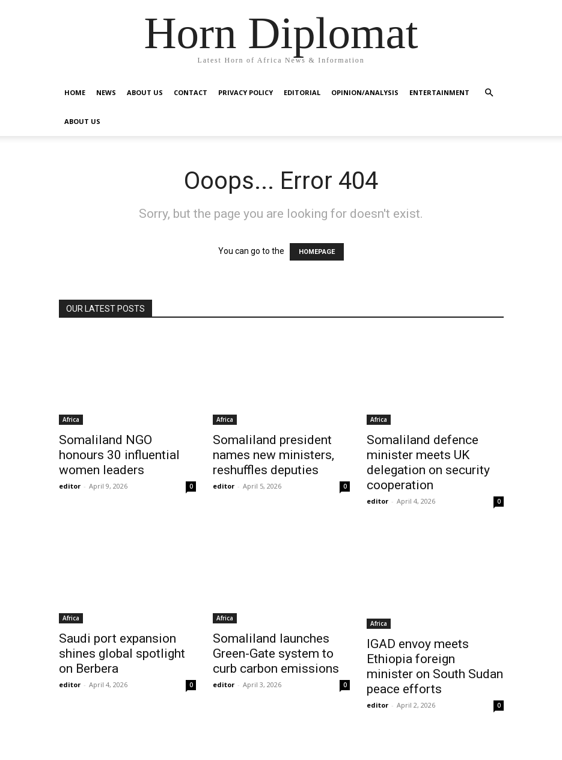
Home (74, 92)
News (106, 92)
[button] (489, 93)
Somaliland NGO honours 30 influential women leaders (119, 455)
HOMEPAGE (317, 252)
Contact (190, 92)
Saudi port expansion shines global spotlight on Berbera (122, 653)
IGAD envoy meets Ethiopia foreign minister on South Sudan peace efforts (435, 666)
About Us (145, 92)
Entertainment (439, 92)
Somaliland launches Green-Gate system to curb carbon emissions (276, 653)
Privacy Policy (245, 92)
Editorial (302, 92)
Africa (71, 419)
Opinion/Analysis (365, 92)
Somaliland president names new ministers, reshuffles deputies (273, 455)
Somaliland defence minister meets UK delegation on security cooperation (428, 462)
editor (70, 485)
